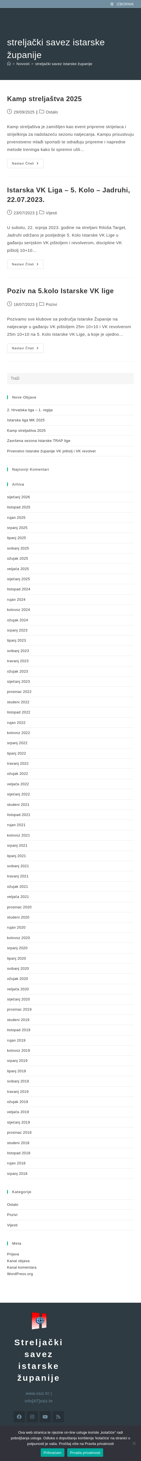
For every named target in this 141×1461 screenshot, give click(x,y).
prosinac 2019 (19, 1009)
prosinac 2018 (19, 1132)
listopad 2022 (19, 712)
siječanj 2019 (18, 1122)
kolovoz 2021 (18, 835)
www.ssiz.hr (37, 1393)
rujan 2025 (16, 517)
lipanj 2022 (16, 753)
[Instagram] (32, 1416)
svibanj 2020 (18, 968)
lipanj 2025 (16, 538)
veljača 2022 (18, 784)
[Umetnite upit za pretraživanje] (70, 378)
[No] (134, 1443)
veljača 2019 (18, 1112)
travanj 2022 (18, 763)
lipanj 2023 (16, 640)
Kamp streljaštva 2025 (44, 99)
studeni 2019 (18, 1020)
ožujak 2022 (17, 773)
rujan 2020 (16, 927)
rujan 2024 (16, 599)
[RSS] (58, 1416)
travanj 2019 (18, 1091)
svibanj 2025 (18, 548)
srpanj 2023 (17, 630)
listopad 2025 (19, 507)
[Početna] (9, 64)
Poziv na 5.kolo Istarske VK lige (60, 291)
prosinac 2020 (19, 907)
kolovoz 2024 (18, 610)
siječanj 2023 (18, 681)
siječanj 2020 (18, 999)
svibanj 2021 (18, 866)
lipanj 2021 (16, 856)
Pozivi (51, 304)
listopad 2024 (19, 589)
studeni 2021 (18, 804)
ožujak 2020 (17, 979)
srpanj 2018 (17, 1173)
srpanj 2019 (17, 1060)
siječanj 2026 (18, 497)
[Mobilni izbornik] (122, 4)
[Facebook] (19, 1416)
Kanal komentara (21, 1267)
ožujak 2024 (17, 620)
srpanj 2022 (17, 743)
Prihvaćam (53, 1453)
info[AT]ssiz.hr (39, 1400)
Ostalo (52, 112)
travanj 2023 (18, 661)
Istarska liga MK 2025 (26, 420)
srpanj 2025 (17, 528)
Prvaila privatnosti (85, 1453)
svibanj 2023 (18, 651)
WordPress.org (20, 1274)
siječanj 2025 (18, 579)
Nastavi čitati (28, 162)
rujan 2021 (16, 825)
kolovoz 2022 (18, 733)
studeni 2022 (18, 702)
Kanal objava (18, 1261)
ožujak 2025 (17, 558)
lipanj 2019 (16, 1071)
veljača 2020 (18, 989)
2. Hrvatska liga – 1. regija (30, 410)
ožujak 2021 (17, 886)
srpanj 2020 (17, 948)
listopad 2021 (19, 815)
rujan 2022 (16, 723)
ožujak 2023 (17, 671)
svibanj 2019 (18, 1081)
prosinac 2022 (19, 692)
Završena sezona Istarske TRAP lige (38, 441)
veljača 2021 (18, 897)
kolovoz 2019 (18, 1050)
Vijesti (51, 213)
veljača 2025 (18, 569)
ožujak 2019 (17, 1102)
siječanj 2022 (18, 794)
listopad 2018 (19, 1153)
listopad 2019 (19, 1030)
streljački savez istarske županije (63, 64)
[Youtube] (45, 1416)
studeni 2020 (18, 917)
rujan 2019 (16, 1040)
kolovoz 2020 (18, 938)
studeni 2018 (18, 1143)
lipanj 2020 (16, 958)
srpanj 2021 (17, 845)
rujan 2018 (16, 1163)
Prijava (13, 1254)
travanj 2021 (18, 876)
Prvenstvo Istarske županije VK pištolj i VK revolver (51, 451)
